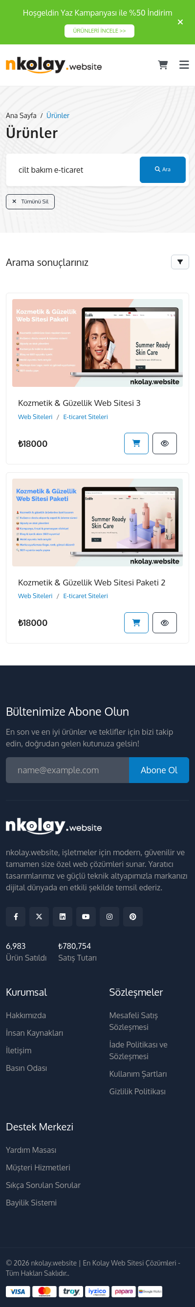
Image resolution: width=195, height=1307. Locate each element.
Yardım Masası (31, 1150)
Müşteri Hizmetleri (38, 1167)
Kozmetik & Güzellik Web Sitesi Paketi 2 (91, 582)
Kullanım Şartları (138, 1074)
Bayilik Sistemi (31, 1202)
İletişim (18, 1050)
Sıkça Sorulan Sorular (43, 1185)
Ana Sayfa (21, 115)
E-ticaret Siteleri (85, 417)
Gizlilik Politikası (137, 1091)
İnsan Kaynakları (34, 1033)
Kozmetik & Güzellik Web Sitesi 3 (79, 403)
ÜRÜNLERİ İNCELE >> (99, 30)
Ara (163, 169)
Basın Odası (26, 1068)
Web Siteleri (35, 417)
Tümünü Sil (30, 201)
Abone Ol (159, 769)
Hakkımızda (26, 1015)
